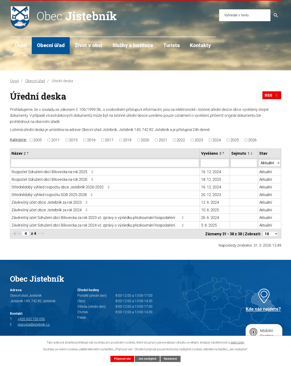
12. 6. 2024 (210, 202)
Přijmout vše (122, 358)
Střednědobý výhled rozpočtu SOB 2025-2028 (52, 194)
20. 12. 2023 (211, 194)
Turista (171, 45)
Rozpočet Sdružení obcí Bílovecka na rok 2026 (53, 179)
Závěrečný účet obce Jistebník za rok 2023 (50, 202)
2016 (91, 140)
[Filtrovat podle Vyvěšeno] (214, 163)
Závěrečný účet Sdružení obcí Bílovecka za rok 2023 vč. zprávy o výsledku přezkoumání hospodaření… (98, 217)
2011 (55, 140)
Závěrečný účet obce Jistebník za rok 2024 (50, 209)
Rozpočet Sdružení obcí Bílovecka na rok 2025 (53, 171)
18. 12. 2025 (211, 179)
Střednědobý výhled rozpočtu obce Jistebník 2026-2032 (61, 187)
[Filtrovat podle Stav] (269, 162)
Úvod (21, 45)
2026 (252, 140)
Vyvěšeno (211, 153)
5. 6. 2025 (209, 225)
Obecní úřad (51, 45)
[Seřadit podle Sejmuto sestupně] (251, 154)
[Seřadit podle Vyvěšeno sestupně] (223, 154)
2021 (163, 140)
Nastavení (170, 358)
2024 (216, 140)
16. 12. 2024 (211, 171)
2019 (127, 140)
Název (18, 153)
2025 (234, 140)
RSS (272, 95)
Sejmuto (240, 153)
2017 (109, 140)
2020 (145, 140)
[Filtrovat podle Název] (105, 163)
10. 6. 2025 (210, 209)
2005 (37, 140)
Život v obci (88, 45)
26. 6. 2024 (210, 217)
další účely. (238, 342)
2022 (181, 140)
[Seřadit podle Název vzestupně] (28, 152)
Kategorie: (18, 139)
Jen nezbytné (147, 358)
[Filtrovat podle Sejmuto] (244, 163)
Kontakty (200, 45)
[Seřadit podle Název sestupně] (28, 154)
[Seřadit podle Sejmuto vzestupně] (251, 152)
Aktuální (265, 171)
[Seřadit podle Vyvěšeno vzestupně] (223, 152)
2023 (199, 140)
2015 (73, 140)
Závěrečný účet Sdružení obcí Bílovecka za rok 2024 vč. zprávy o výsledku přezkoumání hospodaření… (98, 225)
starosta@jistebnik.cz (34, 324)
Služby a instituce (132, 45)
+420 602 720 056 (31, 319)
